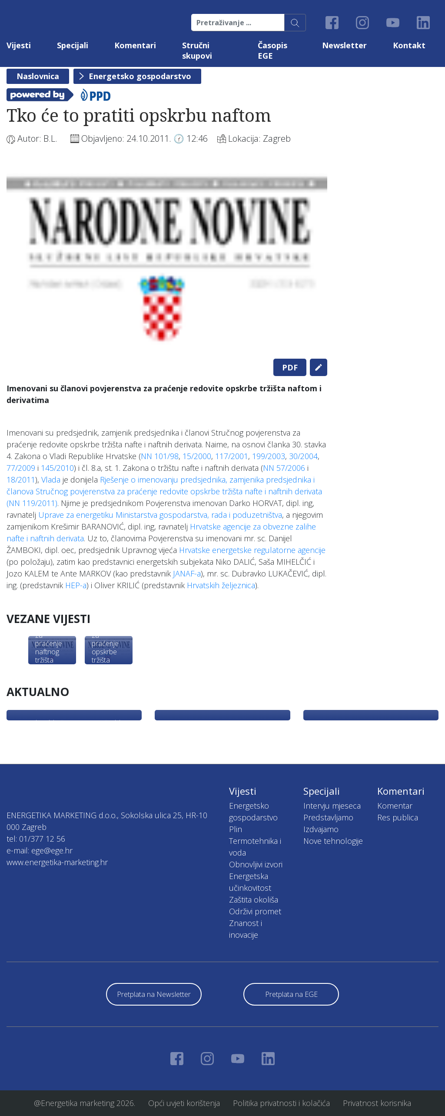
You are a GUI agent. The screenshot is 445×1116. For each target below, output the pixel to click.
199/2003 (268, 456)
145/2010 (57, 468)
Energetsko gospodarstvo (140, 76)
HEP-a (75, 585)
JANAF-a (187, 573)
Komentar (394, 805)
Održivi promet (255, 911)
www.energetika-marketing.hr (57, 862)
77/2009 (21, 468)
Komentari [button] (135, 45)
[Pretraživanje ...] (238, 22)
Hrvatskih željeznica (221, 585)
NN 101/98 (160, 456)
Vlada (50, 479)
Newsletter (344, 45)
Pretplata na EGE (291, 994)
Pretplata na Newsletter (154, 994)
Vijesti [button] (19, 45)
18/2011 (21, 479)
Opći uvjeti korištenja (184, 1103)
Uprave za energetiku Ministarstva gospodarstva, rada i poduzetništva (160, 515)
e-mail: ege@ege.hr (40, 850)
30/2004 (303, 456)
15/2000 (197, 456)
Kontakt (409, 45)
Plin (235, 829)
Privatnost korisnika (377, 1103)
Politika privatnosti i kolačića (281, 1103)
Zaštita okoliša (253, 899)
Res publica (397, 817)
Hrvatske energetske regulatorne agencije (252, 550)
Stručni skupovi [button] (197, 50)
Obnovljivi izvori (255, 864)
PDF (290, 367)
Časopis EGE (272, 50)
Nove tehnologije (333, 841)
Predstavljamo (328, 817)
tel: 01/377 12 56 (36, 838)
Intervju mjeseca (332, 805)
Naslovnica (38, 76)
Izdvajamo (321, 829)
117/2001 (231, 456)
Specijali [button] (72, 45)
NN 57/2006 (284, 468)
